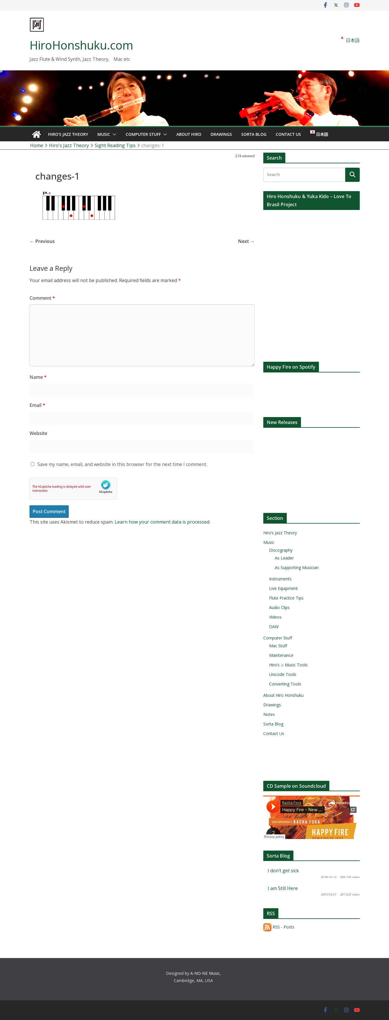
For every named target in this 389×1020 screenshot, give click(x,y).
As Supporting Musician (297, 567)
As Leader (284, 558)
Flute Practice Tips (286, 598)
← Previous (42, 241)
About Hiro (188, 134)
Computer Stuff (143, 134)
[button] (113, 134)
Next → (246, 241)
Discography (281, 550)
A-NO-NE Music (205, 973)
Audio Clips (279, 607)
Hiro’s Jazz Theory (68, 134)
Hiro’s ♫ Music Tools (288, 665)
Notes (269, 714)
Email (37, 405)
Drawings (221, 134)
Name (38, 377)
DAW (274, 626)
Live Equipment (283, 588)
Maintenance (281, 655)
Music (103, 134)
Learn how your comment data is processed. (162, 522)
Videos (275, 617)
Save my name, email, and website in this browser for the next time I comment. (122, 464)
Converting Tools (285, 684)
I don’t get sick (283, 870)
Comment (42, 298)
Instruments (280, 579)
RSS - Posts (278, 927)
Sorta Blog (253, 134)
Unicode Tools (282, 674)
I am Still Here (283, 888)
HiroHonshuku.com (81, 45)
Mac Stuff (278, 645)
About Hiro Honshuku (283, 695)
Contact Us (288, 134)
